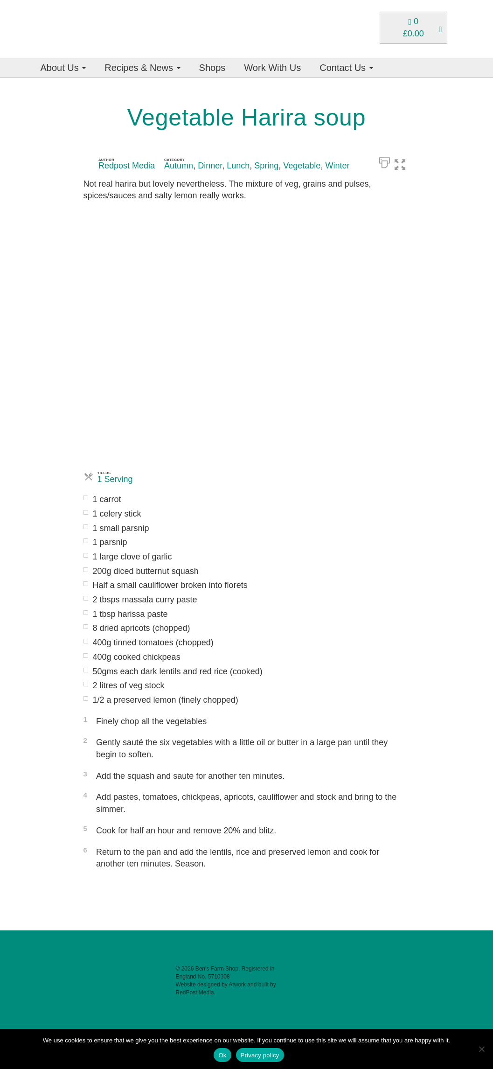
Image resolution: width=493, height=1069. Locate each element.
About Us (63, 67)
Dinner (210, 165)
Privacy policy (260, 1055)
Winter (337, 165)
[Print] (384, 162)
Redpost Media (126, 165)
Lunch (238, 165)
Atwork (237, 984)
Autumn (178, 165)
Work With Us (272, 67)
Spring (266, 165)
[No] (481, 1049)
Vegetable (301, 165)
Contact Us (346, 67)
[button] (404, 162)
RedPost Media (194, 992)
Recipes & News (142, 67)
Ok (222, 1055)
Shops (212, 67)
